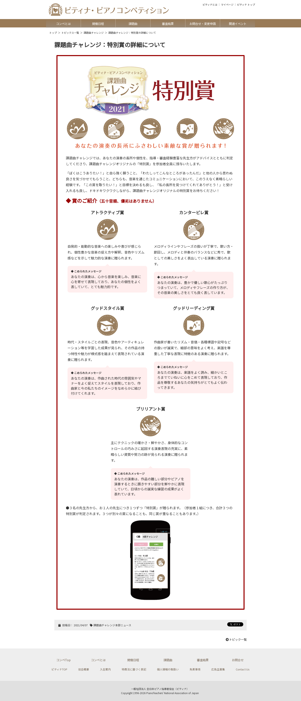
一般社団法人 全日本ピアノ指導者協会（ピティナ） (160, 689)
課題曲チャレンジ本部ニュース (112, 625)
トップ (53, 32)
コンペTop (63, 660)
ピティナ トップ (246, 4)
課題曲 (133, 23)
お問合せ (238, 660)
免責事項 (195, 669)
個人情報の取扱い (168, 669)
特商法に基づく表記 (134, 669)
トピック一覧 (236, 639)
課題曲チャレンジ (94, 32)
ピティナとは (210, 4)
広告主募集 (218, 669)
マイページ (227, 4)
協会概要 (83, 669)
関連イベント (237, 23)
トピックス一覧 (70, 32)
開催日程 (98, 23)
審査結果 (168, 23)
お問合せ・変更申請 (202, 23)
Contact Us (243, 669)
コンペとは (63, 23)
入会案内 (105, 669)
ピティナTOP (59, 669)
